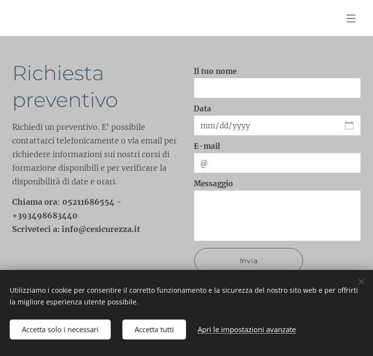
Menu (351, 18)
